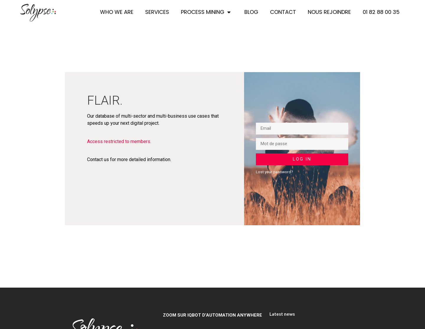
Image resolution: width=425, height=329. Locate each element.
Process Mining (207, 12)
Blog (251, 12)
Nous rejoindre (329, 12)
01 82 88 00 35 (381, 12)
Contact (283, 12)
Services (157, 12)
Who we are (116, 12)
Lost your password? (274, 171)
